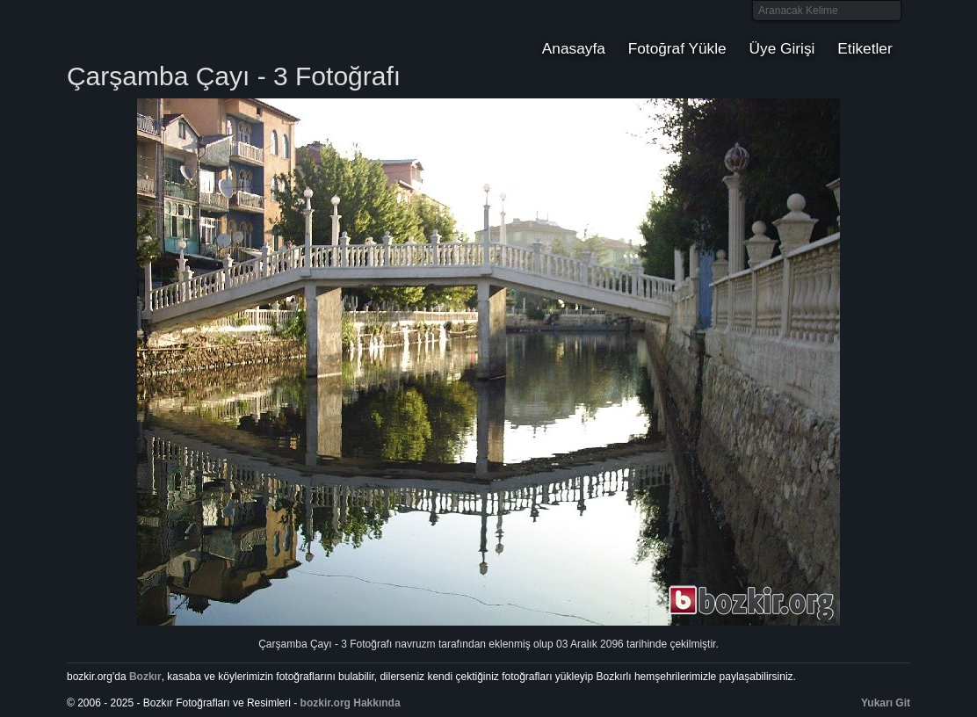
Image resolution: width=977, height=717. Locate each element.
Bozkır (185, 31)
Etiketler (864, 48)
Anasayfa (573, 48)
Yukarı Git (885, 703)
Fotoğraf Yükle (677, 48)
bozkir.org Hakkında (350, 703)
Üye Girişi (782, 48)
